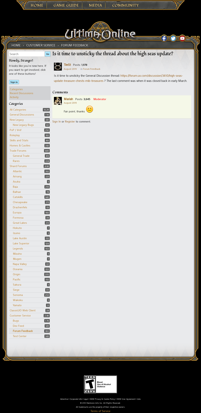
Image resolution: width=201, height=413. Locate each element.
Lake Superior (21, 243)
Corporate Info (76, 399)
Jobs (139, 399)
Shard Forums (18, 166)
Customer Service (20, 315)
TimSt (67, 65)
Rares (16, 161)
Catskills (18, 197)
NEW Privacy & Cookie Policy (102, 399)
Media (95, 5)
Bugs (16, 320)
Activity (14, 97)
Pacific (16, 279)
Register (70, 121)
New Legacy (17, 119)
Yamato (17, 305)
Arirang (17, 176)
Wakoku (18, 300)
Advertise (64, 399)
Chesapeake (20, 202)
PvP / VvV (15, 130)
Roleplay (15, 135)
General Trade (21, 156)
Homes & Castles (20, 145)
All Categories (18, 109)
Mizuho (17, 253)
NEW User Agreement (126, 399)
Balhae (17, 192)
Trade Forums (18, 150)
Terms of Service (100, 411)
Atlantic (17, 171)
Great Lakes (20, 223)
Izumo (16, 233)
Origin (16, 274)
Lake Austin (20, 238)
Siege (16, 290)
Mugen (17, 259)
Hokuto (17, 228)
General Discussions (22, 114)
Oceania (17, 269)
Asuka (16, 181)
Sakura (17, 284)
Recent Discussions (21, 93)
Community (125, 5)
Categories (16, 89)
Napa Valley (20, 264)
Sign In (14, 82)
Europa (17, 212)
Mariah (68, 99)
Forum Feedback (23, 331)
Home (37, 5)
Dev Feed (18, 326)
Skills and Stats (19, 140)
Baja (15, 186)
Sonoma (18, 295)
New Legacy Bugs (23, 125)
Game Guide (66, 5)
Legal (86, 399)
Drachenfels (20, 207)
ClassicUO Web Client (22, 310)
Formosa (18, 217)
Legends (18, 248)
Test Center (20, 336)
